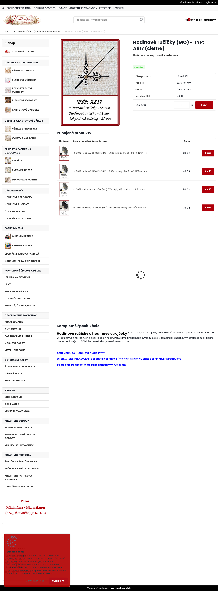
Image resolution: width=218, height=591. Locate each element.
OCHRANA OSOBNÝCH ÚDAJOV (50, 8)
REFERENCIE (105, 8)
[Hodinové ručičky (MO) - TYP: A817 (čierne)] (90, 82)
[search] (141, 21)
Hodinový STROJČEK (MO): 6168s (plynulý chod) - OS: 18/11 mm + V (114, 288)
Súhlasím (58, 581)
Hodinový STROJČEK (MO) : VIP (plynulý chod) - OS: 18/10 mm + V (196, 288)
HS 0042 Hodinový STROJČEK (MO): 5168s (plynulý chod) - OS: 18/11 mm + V (110, 153)
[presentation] (58, 272)
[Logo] (22, 20)
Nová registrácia (207, 2)
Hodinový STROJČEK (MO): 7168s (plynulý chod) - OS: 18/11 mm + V (154, 288)
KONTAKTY (118, 8)
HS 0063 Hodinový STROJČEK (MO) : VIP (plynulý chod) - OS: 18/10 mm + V (109, 207)
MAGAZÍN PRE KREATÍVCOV (83, 8)
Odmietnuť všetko (35, 580)
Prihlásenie (188, 2)
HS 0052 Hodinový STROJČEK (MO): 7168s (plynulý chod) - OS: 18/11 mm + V (110, 189)
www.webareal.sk (121, 588)
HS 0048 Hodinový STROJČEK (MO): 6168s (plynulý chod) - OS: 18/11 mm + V (110, 171)
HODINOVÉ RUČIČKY (23, 31)
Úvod (6, 31)
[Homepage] (3, 8)
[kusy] (181, 105)
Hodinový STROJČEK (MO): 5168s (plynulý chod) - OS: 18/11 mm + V (74, 288)
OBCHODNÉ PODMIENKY (19, 8)
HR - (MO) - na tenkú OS (48, 31)
